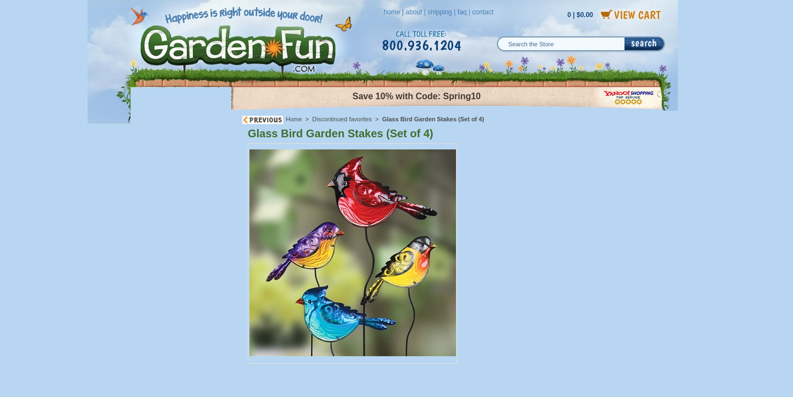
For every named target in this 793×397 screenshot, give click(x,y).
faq (462, 12)
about (413, 12)
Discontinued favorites (342, 119)
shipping (439, 12)
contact (482, 12)
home (392, 12)
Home (294, 119)
